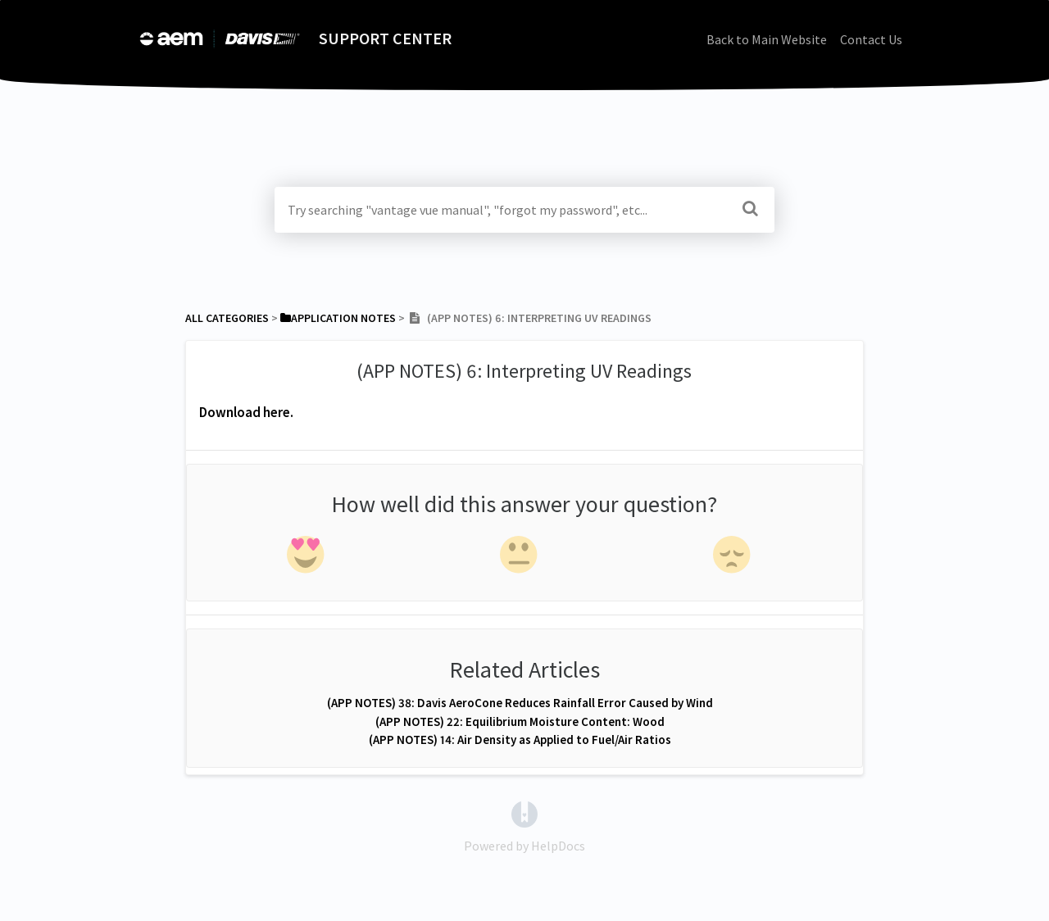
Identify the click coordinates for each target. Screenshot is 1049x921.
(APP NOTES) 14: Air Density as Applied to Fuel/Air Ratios (520, 739)
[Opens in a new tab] (524, 813)
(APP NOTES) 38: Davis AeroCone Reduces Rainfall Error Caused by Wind (520, 702)
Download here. (246, 412)
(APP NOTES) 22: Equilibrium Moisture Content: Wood (520, 721)
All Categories (227, 318)
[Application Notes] (338, 318)
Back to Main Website (766, 39)
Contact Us (871, 39)
